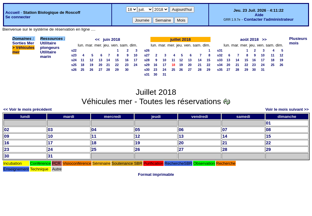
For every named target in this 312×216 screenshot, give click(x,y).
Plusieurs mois (298, 40)
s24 (74, 60)
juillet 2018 (180, 39)
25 (82, 69)
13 (100, 60)
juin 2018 (111, 39)
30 (127, 69)
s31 (147, 74)
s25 (74, 65)
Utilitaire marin (48, 54)
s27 (147, 55)
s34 (220, 65)
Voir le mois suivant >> (287, 109)
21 (108, 65)
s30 (147, 69)
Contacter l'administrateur (268, 19)
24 (135, 65)
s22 (74, 50)
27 (100, 69)
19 (91, 65)
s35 (220, 69)
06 (181, 129)
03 (50, 129)
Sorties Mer (23, 43)
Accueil (12, 12)
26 (91, 69)
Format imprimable (156, 174)
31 (164, 74)
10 (135, 55)
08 (268, 129)
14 (108, 60)
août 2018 (249, 39)
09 (6, 136)
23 (127, 65)
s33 (220, 60)
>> (264, 39)
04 (94, 129)
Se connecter (18, 17)
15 (117, 60)
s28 (147, 60)
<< (97, 39)
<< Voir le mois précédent (27, 109)
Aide (259, 15)
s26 (74, 69)
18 (82, 65)
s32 (220, 55)
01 (268, 123)
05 (137, 129)
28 (108, 69)
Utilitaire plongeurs (49, 45)
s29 (147, 65)
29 (117, 69)
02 (6, 129)
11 (82, 60)
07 (224, 129)
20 (100, 65)
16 (127, 60)
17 (135, 60)
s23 (74, 55)
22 (117, 65)
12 (91, 60)
